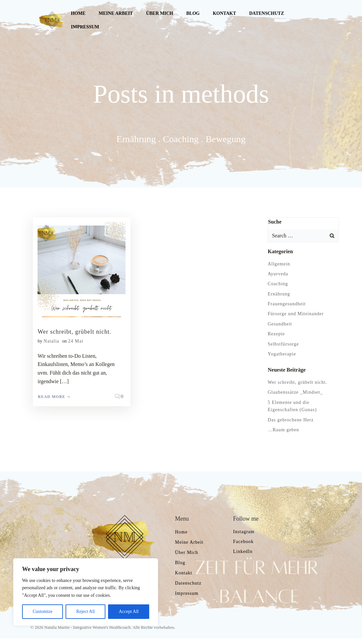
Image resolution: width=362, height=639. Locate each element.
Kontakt (224, 13)
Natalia (51, 341)
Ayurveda (277, 273)
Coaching (277, 283)
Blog (192, 13)
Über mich (159, 13)
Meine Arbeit (115, 13)
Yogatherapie (281, 353)
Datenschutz (266, 13)
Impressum (85, 26)
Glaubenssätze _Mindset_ (294, 392)
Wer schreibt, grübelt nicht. (297, 382)
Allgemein (278, 263)
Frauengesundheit (286, 303)
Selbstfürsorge (283, 343)
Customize (42, 611)
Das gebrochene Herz (290, 419)
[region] (85, 592)
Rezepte (276, 333)
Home (78, 13)
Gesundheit (279, 323)
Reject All (85, 611)
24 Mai (75, 341)
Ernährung (278, 293)
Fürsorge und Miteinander (295, 313)
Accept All (128, 611)
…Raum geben (283, 429)
